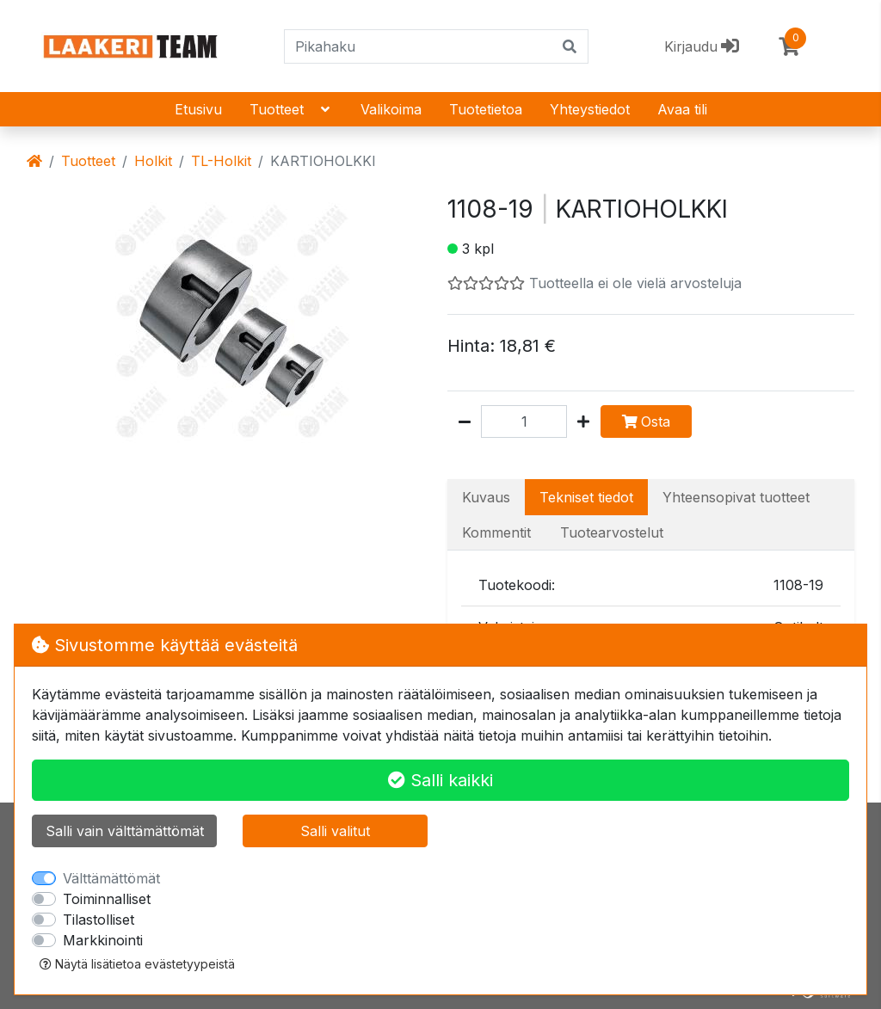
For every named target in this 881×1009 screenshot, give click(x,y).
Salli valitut (335, 831)
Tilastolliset (98, 919)
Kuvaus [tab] (486, 497)
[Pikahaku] (418, 46)
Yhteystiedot (590, 109)
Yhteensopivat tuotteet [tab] (736, 497)
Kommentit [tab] (496, 532)
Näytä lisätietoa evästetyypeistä (137, 964)
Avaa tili (682, 109)
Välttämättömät (111, 878)
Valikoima (391, 109)
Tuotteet (291, 109)
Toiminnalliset (107, 898)
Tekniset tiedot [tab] (586, 497)
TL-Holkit (221, 160)
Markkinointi (103, 940)
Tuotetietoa (485, 109)
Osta (646, 421)
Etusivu (198, 109)
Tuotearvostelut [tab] (611, 532)
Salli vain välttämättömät (125, 831)
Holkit (153, 160)
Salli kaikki (440, 780)
